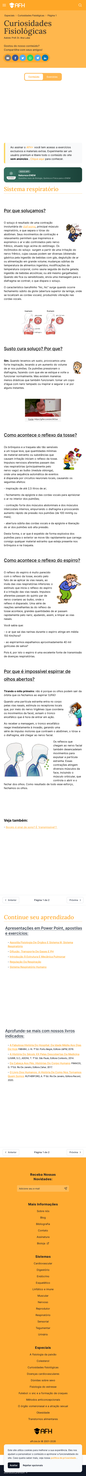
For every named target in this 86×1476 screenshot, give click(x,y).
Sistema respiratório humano (28, 967)
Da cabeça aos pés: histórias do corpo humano (40, 1063)
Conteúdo (33, 76)
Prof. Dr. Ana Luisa (21, 37)
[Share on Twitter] (22, 58)
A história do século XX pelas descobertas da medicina (44, 1054)
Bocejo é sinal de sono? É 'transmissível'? (31, 827)
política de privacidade (63, 1457)
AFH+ (29, 147)
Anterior (10, 900)
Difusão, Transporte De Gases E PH (32, 951)
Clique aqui (37, 158)
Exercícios (52, 76)
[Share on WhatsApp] (30, 58)
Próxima (75, 900)
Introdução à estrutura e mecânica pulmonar (37, 956)
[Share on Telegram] (37, 58)
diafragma (29, 226)
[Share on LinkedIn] (45, 58)
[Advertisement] (41, 115)
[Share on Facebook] (15, 58)
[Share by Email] (8, 58)
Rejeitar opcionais (33, 1465)
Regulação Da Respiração (25, 961)
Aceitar (14, 1465)
